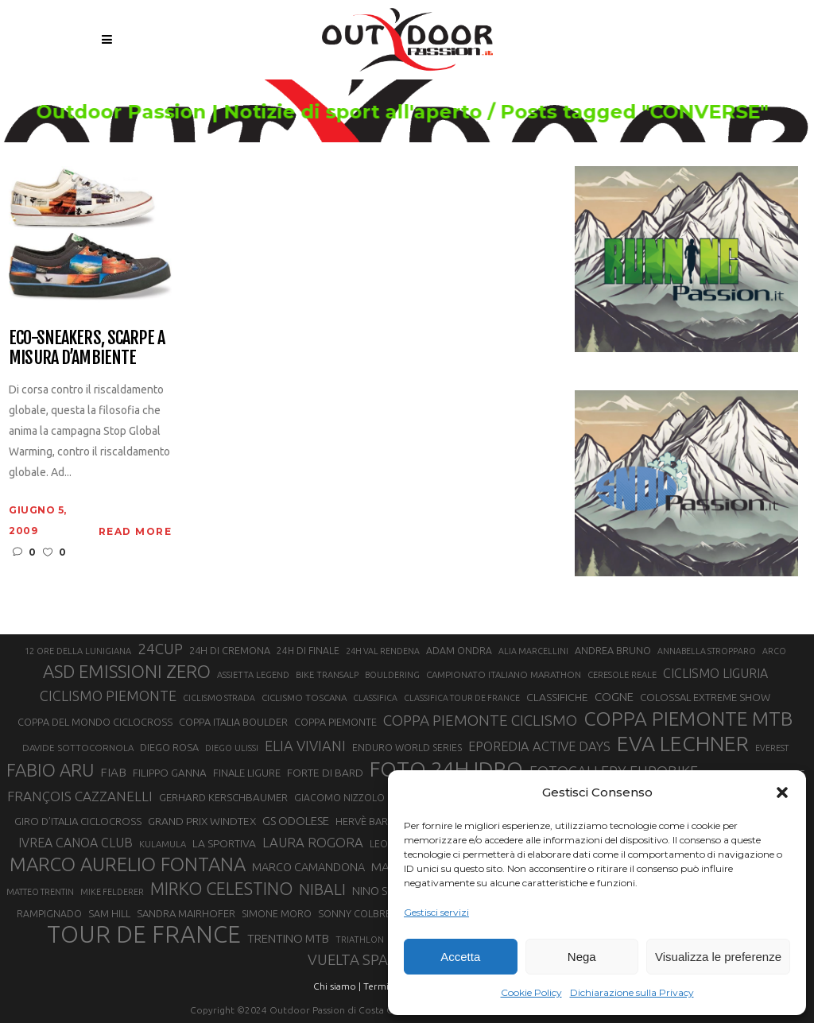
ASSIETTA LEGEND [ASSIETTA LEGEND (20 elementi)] (253, 675)
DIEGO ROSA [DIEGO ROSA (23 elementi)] (169, 747)
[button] (782, 792)
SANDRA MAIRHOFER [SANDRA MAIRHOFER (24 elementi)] (186, 913)
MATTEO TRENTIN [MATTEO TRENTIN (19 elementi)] (40, 892)
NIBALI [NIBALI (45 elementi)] (322, 889)
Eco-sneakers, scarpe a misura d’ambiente (87, 347)
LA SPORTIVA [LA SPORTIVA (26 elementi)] (224, 843)
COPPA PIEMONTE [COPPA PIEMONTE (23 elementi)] (335, 721)
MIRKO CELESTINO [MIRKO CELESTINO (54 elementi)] (221, 888)
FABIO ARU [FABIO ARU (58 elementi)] (50, 770)
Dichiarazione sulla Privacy (632, 992)
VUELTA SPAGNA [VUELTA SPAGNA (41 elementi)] (363, 959)
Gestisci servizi (436, 912)
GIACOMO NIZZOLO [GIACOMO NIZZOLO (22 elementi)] (339, 797)
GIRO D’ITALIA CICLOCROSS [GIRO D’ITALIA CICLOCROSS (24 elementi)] (77, 821)
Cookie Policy (531, 992)
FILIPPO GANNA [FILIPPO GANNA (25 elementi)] (170, 773)
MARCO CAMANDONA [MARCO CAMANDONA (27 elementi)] (308, 867)
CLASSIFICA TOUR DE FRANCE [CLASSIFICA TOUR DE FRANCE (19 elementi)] (462, 698)
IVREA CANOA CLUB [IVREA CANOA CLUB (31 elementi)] (75, 842)
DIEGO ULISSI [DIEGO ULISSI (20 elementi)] (231, 748)
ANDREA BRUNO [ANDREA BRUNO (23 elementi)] (613, 650)
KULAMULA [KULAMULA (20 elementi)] (162, 844)
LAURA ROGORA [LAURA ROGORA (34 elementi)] (312, 842)
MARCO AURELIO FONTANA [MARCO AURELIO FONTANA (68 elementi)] (128, 864)
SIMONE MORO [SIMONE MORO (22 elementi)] (277, 914)
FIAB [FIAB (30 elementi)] (113, 772)
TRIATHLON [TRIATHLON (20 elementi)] (359, 939)
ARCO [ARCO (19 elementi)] (774, 651)
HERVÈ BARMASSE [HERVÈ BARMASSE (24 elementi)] (377, 821)
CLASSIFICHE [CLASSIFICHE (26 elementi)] (557, 697)
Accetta (460, 956)
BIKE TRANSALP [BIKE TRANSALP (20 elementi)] (327, 675)
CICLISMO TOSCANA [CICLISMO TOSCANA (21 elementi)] (304, 697)
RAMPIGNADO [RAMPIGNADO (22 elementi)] (49, 914)
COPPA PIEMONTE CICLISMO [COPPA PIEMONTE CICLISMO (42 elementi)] (480, 720)
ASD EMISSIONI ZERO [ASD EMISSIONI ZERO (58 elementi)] (127, 671)
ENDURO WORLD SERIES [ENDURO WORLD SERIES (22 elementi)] (407, 747)
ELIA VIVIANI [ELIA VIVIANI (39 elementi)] (305, 746)
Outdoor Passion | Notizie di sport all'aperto (232, 112)
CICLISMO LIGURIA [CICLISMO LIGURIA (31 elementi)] (715, 673)
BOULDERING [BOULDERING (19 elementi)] (392, 675)
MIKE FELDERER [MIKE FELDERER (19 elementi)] (112, 892)
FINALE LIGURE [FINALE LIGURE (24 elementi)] (247, 772)
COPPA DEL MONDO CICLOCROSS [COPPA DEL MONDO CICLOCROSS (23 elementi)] (94, 721)
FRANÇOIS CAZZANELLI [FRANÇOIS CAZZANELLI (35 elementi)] (80, 796)
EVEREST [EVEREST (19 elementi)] (772, 748)
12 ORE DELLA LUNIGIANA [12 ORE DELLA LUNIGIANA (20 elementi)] (78, 651)
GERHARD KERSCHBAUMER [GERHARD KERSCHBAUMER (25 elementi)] (223, 798)
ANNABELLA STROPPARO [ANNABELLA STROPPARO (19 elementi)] (706, 651)
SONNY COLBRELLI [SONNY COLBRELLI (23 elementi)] (360, 913)
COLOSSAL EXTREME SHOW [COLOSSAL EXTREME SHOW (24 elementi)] (705, 697)
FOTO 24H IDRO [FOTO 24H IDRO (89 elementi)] (446, 768)
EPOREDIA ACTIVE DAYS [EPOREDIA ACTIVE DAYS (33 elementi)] (539, 746)
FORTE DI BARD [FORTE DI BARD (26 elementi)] (325, 772)
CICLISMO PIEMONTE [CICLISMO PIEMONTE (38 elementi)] (108, 695)
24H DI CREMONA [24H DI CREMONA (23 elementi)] (229, 650)
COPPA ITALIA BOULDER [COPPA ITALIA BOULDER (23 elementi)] (233, 721)
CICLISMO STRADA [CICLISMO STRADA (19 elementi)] (219, 698)
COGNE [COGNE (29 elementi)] (614, 696)
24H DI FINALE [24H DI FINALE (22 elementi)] (308, 650)
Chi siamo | (337, 986)
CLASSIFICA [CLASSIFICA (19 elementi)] (375, 698)
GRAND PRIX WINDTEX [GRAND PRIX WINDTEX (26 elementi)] (202, 821)
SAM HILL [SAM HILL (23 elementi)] (109, 913)
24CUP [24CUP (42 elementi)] (160, 648)
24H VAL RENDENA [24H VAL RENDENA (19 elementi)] (383, 651)
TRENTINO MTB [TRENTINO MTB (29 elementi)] (288, 938)
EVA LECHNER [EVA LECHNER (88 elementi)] (683, 743)
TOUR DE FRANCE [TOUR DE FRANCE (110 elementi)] (144, 934)
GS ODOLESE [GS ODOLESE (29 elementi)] (295, 820)
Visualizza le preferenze (718, 956)
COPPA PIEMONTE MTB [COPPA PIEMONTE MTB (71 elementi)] (688, 718)
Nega (582, 956)
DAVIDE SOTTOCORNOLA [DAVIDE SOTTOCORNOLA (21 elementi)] (78, 747)
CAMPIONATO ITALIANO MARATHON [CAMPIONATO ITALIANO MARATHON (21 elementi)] (503, 674)
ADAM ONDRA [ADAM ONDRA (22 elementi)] (459, 650)
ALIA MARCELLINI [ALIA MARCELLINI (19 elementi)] (533, 651)
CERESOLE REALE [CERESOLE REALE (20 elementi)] (622, 675)
